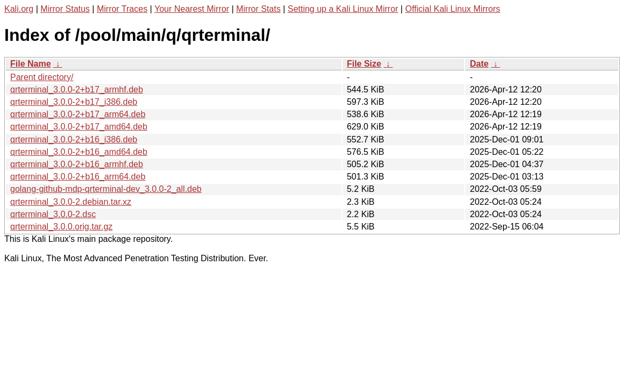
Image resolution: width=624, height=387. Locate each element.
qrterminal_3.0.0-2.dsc (53, 214)
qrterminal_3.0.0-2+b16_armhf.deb (76, 164)
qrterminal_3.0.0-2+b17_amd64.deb (78, 126)
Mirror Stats (258, 8)
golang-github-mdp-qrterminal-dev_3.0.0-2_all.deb (106, 189)
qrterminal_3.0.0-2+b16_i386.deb (73, 139)
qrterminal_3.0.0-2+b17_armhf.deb (76, 89)
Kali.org (18, 8)
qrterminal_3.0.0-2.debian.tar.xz (70, 201)
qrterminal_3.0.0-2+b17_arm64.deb (77, 114)
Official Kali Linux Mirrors (452, 8)
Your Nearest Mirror (191, 8)
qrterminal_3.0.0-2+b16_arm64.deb (77, 176)
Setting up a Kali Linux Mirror (343, 8)
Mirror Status (65, 8)
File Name (30, 63)
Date (479, 63)
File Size (364, 63)
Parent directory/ (41, 77)
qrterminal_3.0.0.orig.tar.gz (61, 226)
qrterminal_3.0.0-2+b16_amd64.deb (78, 151)
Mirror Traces (122, 8)
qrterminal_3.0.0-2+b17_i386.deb (73, 101)
